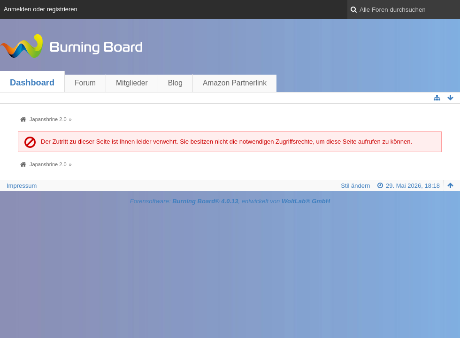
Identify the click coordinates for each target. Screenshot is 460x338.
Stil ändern (355, 185)
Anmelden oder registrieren (40, 9)
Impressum (22, 185)
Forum (85, 83)
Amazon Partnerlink (235, 83)
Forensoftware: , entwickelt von (230, 201)
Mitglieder (132, 83)
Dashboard (32, 82)
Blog (175, 83)
